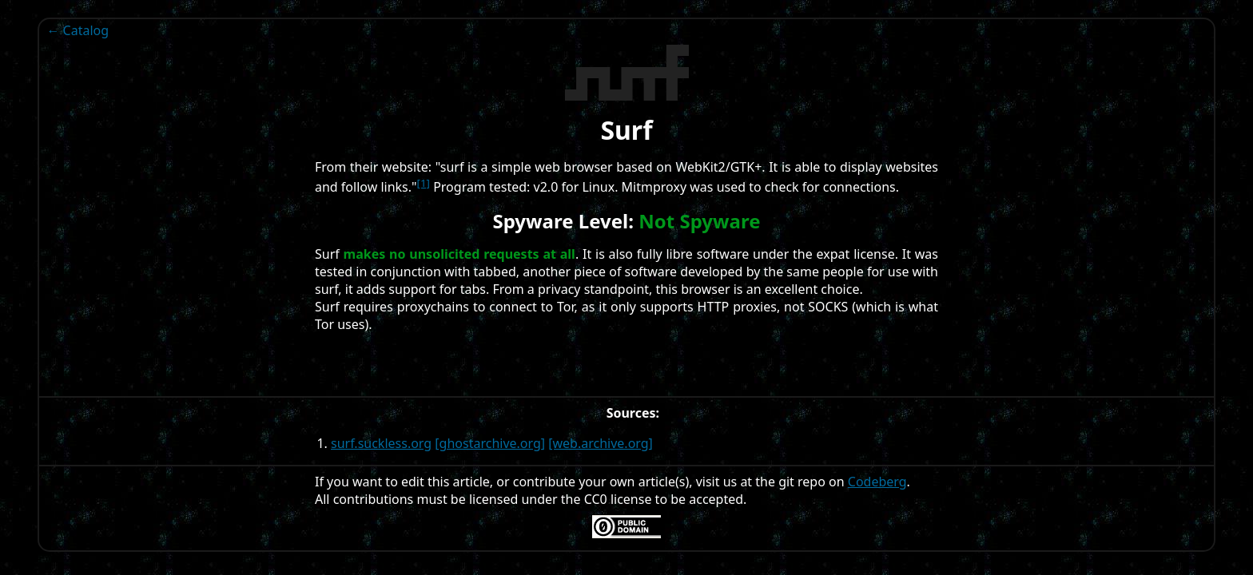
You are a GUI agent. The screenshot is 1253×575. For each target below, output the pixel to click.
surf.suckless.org (381, 443)
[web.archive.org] (600, 443)
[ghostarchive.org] (490, 443)
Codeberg (877, 481)
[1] (423, 183)
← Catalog (77, 30)
